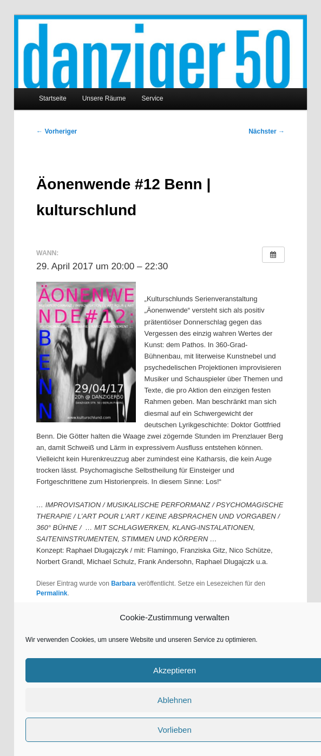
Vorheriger (56, 131)
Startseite (53, 98)
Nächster (266, 131)
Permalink (51, 593)
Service (152, 98)
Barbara (123, 583)
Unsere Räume (104, 98)
